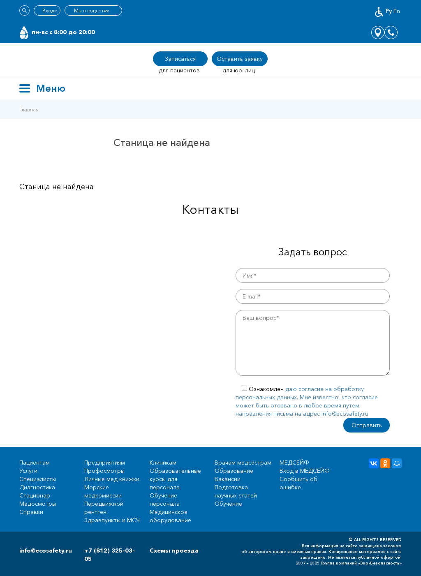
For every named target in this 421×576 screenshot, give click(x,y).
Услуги (28, 470)
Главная (29, 109)
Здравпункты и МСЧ (112, 520)
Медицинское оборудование (170, 516)
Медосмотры (37, 503)
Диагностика (37, 487)
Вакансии (228, 479)
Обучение (228, 503)
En (396, 11)
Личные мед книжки (111, 479)
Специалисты (37, 479)
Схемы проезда (174, 550)
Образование (234, 470)
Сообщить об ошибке (298, 483)
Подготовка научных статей (236, 491)
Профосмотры (104, 470)
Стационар (34, 495)
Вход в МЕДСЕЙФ (305, 470)
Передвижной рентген (103, 508)
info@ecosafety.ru (45, 550)
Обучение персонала (165, 499)
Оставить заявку (240, 58)
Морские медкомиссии (103, 491)
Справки (31, 512)
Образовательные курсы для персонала (175, 479)
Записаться (180, 58)
